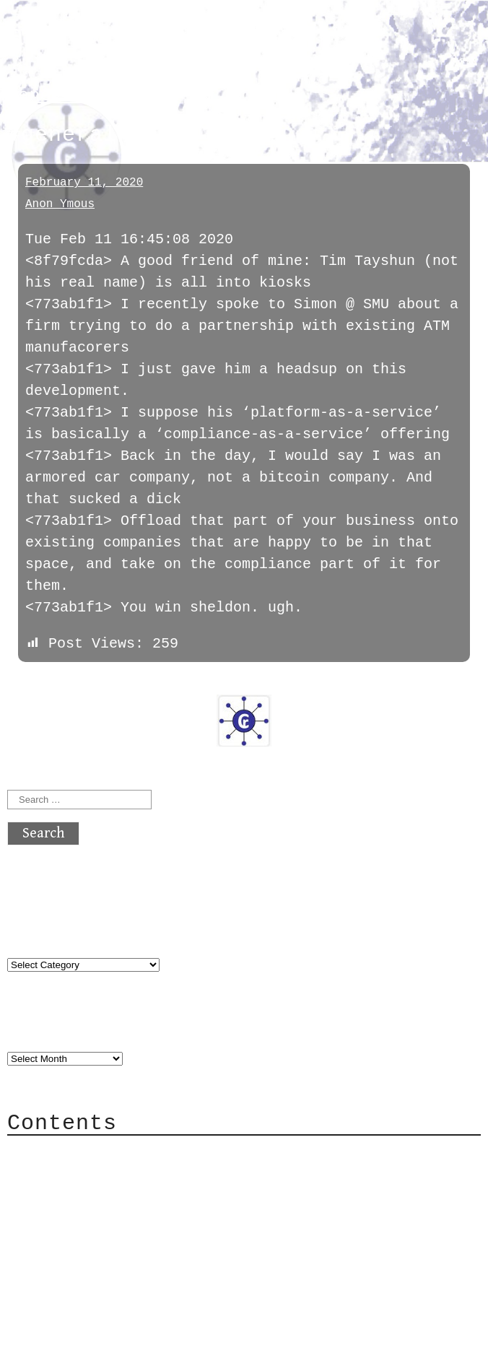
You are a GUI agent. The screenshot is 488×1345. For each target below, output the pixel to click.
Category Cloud (96, 1175)
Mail (53, 1196)
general (46, 96)
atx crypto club (142, 37)
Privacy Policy (96, 1240)
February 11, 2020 (84, 183)
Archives (42, 1029)
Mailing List (88, 1218)
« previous (42, 684)
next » (105, 684)
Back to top (55, 1326)
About (57, 1153)
